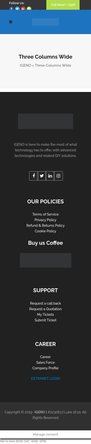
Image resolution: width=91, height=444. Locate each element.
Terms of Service (45, 214)
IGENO (25, 65)
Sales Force (45, 362)
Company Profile (46, 368)
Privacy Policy (45, 220)
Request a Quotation (45, 309)
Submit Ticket (46, 320)
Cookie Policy (45, 231)
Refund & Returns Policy (45, 225)
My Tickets (45, 315)
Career (45, 357)
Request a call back (45, 303)
